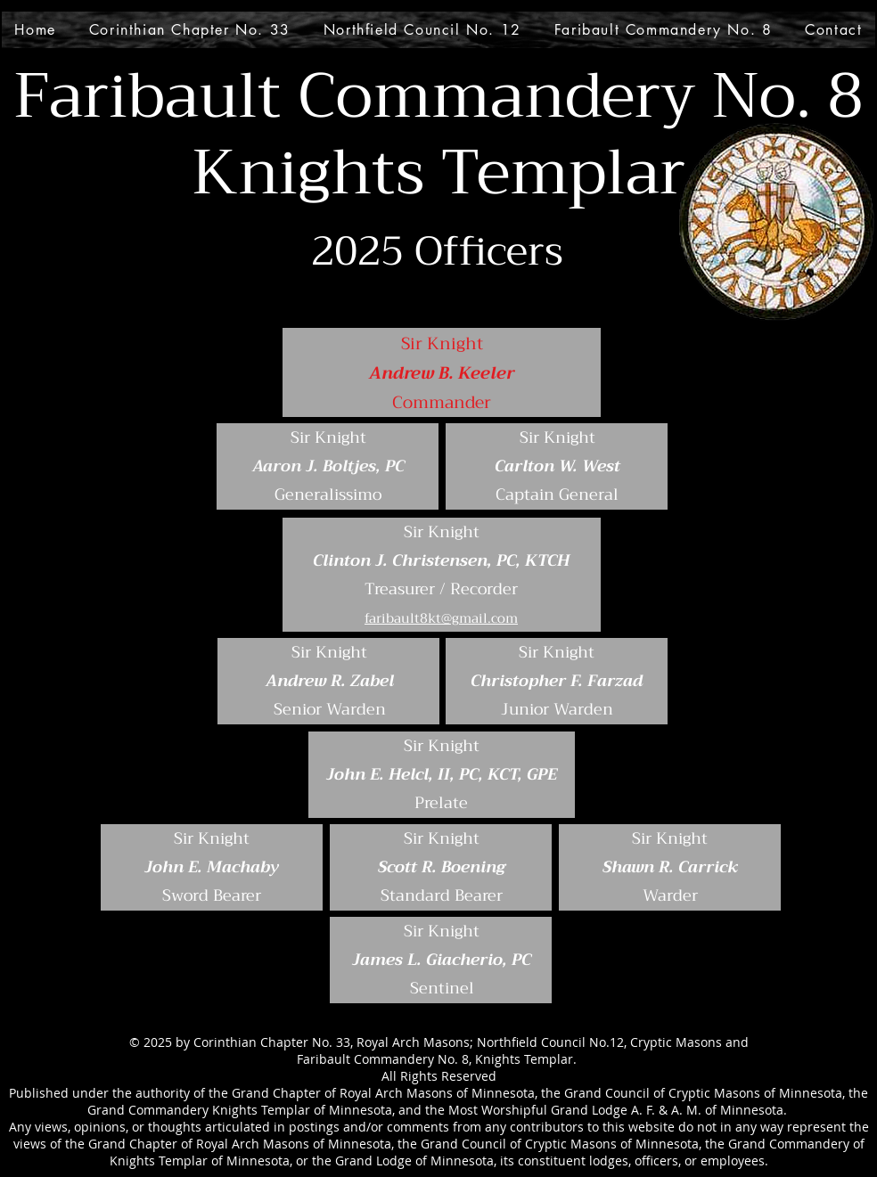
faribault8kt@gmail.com (441, 618)
